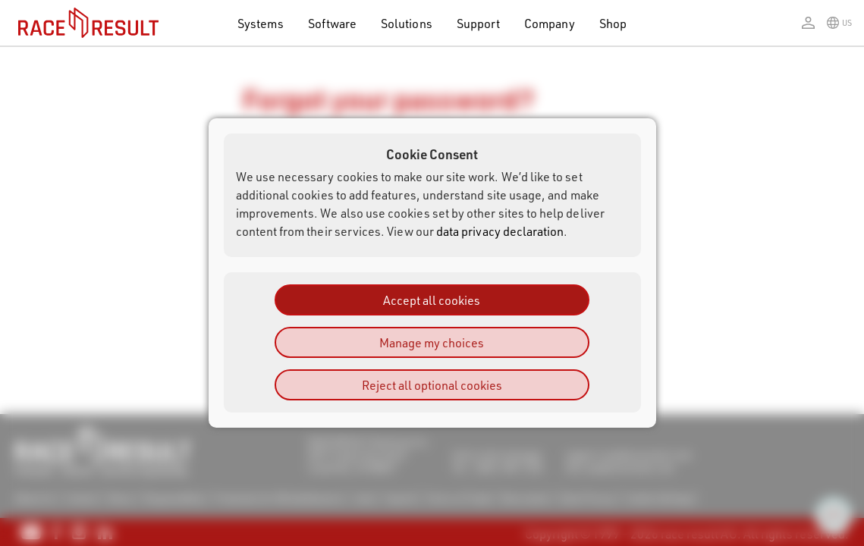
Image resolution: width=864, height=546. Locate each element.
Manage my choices (431, 342)
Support (478, 23)
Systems (260, 23)
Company (549, 23)
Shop (613, 23)
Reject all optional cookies (432, 385)
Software (332, 23)
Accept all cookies (431, 300)
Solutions (406, 23)
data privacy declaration (500, 231)
